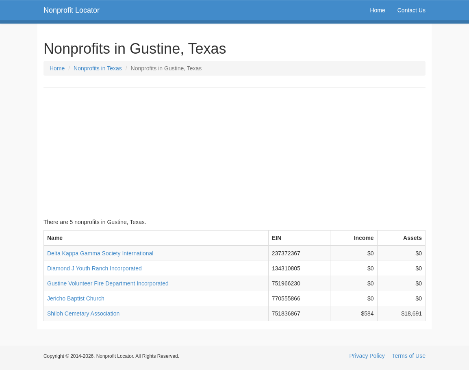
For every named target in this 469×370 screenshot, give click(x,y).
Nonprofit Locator (71, 10)
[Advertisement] (234, 153)
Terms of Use (409, 356)
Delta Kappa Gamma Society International (100, 253)
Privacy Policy (367, 356)
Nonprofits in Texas (98, 68)
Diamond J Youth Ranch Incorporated (94, 268)
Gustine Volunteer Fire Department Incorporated (108, 283)
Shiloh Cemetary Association (83, 313)
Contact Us (411, 10)
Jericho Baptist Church (75, 298)
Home (377, 10)
